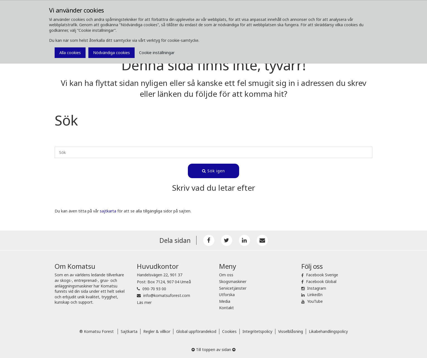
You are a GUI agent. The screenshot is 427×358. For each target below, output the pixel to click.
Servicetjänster (232, 288)
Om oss (226, 274)
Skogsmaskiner (232, 281)
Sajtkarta (129, 331)
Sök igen (213, 170)
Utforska (227, 294)
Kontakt (226, 307)
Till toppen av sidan (213, 349)
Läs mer (144, 302)
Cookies (229, 331)
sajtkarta (108, 211)
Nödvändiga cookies (111, 52)
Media (224, 301)
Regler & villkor (156, 331)
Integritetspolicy (257, 331)
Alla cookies (70, 52)
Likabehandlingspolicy (328, 331)
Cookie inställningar (156, 52)
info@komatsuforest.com (166, 295)
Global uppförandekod (196, 331)
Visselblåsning (290, 331)
